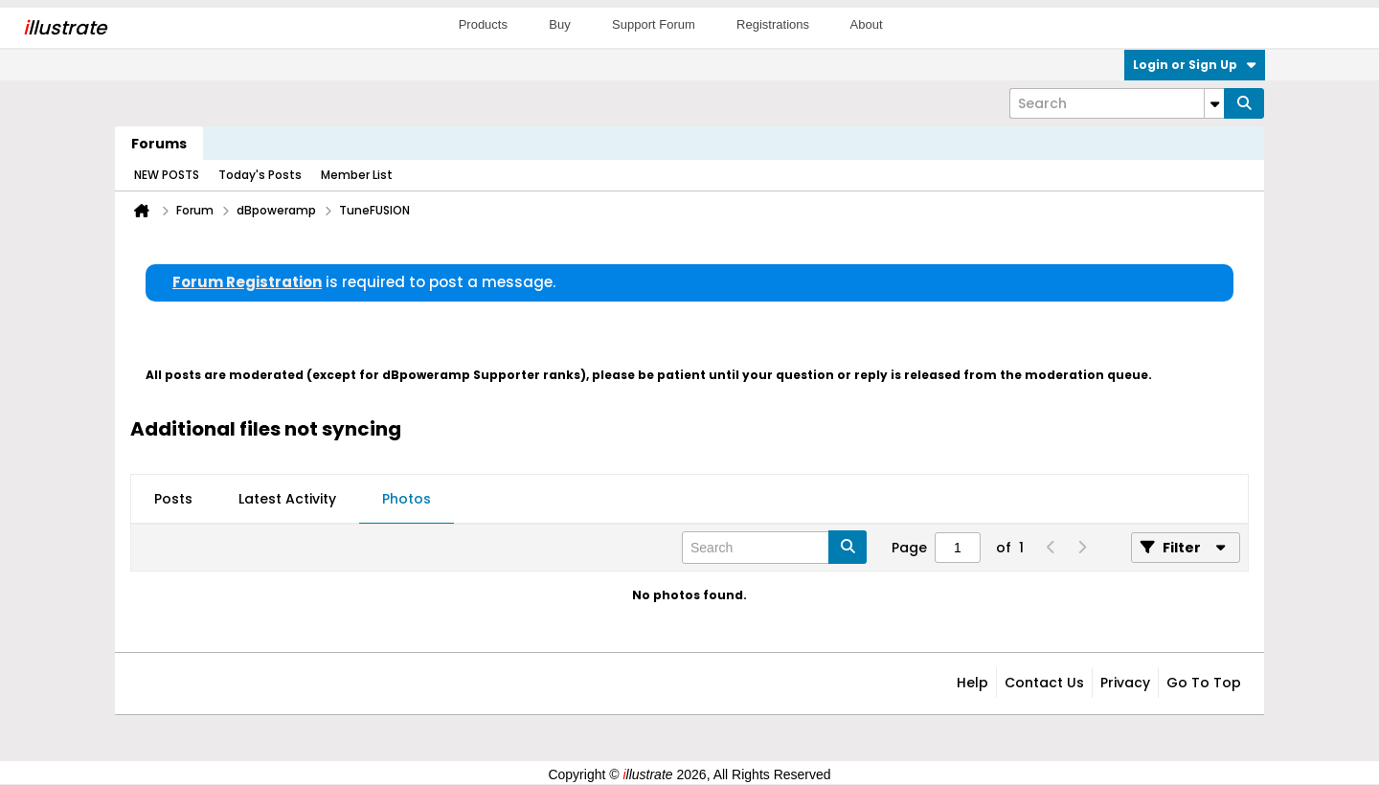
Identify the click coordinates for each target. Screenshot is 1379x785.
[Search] (1116, 103)
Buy (559, 24)
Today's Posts (260, 175)
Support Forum (653, 24)
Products (483, 24)
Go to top (1203, 682)
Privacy (1125, 682)
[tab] (173, 500)
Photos (406, 498)
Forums (159, 143)
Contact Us (1044, 682)
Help (972, 682)
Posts (173, 498)
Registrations (772, 24)
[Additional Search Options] (1214, 103)
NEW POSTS (166, 175)
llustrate (64, 27)
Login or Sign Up (1194, 64)
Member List (357, 175)
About (866, 24)
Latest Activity (287, 498)
